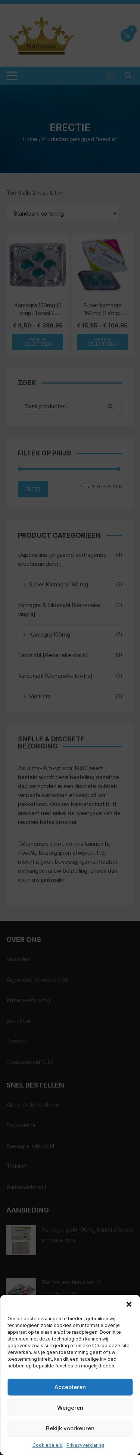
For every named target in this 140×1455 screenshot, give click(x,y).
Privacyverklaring (85, 1445)
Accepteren (70, 1387)
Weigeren (70, 1407)
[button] (129, 1304)
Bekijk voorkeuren (70, 1428)
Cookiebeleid (47, 1445)
